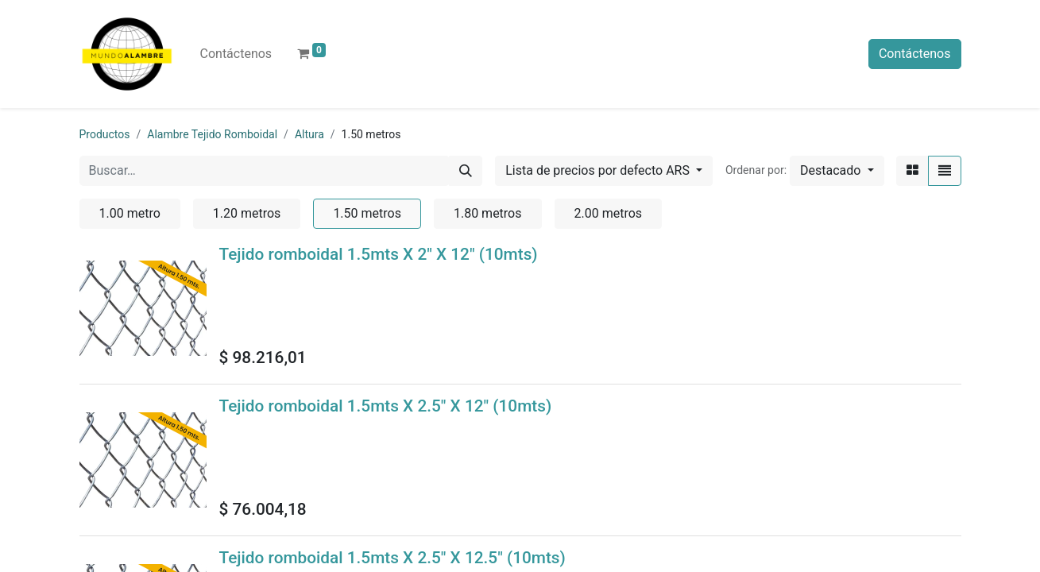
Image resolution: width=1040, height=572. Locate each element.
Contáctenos (915, 53)
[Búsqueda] (465, 171)
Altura (309, 134)
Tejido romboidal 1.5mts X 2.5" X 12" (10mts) (385, 405)
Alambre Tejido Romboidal (212, 134)
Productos (104, 134)
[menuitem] (236, 54)
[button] (836, 171)
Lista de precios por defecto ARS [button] (599, 170)
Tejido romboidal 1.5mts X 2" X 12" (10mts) (378, 254)
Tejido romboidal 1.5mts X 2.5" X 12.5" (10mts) (392, 557)
